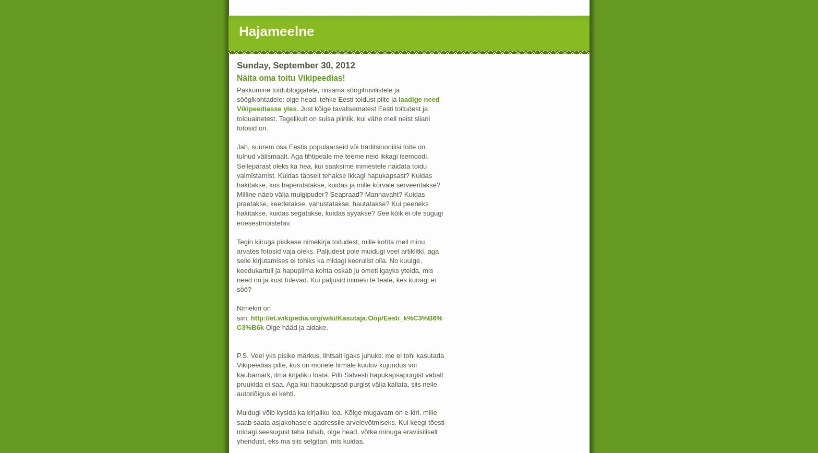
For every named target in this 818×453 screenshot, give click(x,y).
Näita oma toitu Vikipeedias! (291, 78)
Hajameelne (277, 31)
